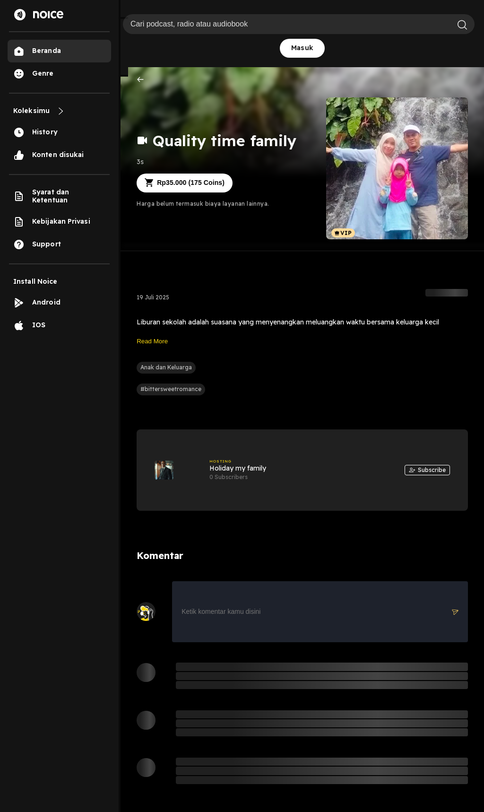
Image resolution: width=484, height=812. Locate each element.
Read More (152, 341)
